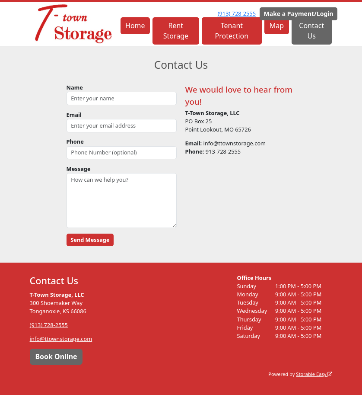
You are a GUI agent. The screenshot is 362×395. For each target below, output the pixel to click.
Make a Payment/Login (298, 14)
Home (135, 25)
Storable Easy (314, 374)
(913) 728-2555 (237, 13)
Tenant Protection (232, 31)
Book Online (56, 356)
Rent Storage (175, 31)
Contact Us (311, 31)
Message (79, 169)
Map (277, 25)
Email (74, 115)
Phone (75, 141)
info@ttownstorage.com (61, 339)
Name (75, 87)
